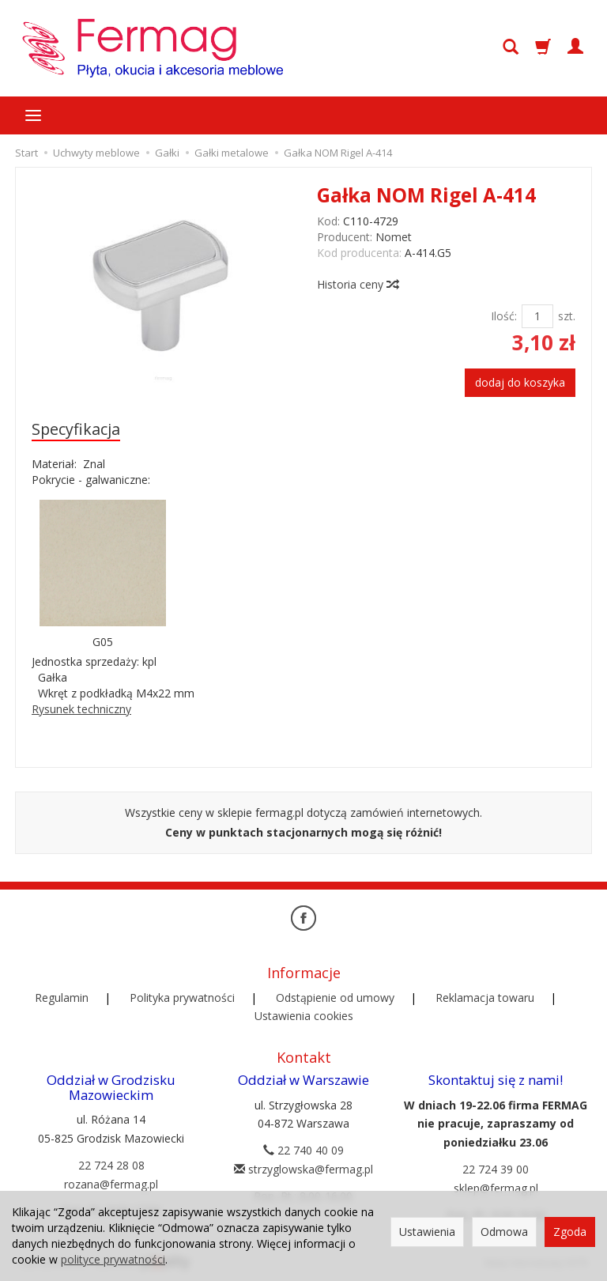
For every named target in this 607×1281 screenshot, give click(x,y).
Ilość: (504, 315)
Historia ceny (357, 284)
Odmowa (504, 1231)
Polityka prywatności (182, 997)
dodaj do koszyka (520, 382)
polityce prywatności (113, 1259)
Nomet (393, 236)
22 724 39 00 (495, 1169)
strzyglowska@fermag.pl (303, 1169)
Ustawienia (427, 1231)
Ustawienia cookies (303, 1015)
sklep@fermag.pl (496, 1188)
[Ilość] (537, 316)
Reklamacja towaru (484, 997)
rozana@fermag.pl (111, 1184)
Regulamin (62, 997)
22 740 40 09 (303, 1150)
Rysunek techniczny (81, 708)
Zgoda (569, 1231)
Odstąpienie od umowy (335, 997)
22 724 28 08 (111, 1165)
